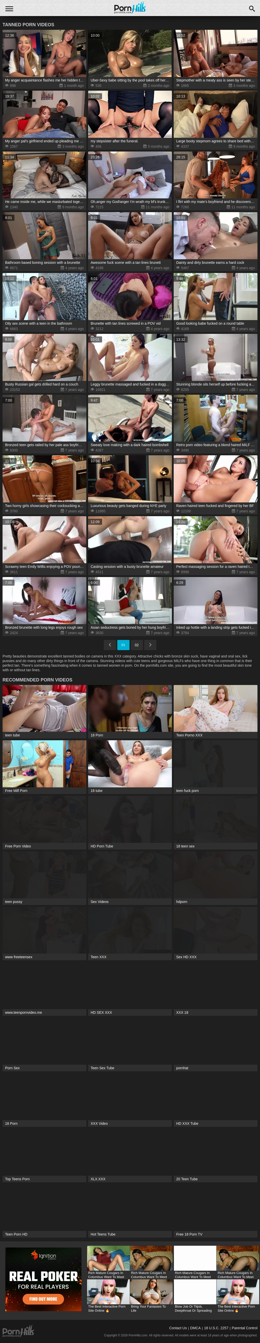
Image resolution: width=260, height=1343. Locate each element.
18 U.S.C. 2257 (216, 1328)
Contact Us (178, 1328)
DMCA (195, 1328)
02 (137, 645)
